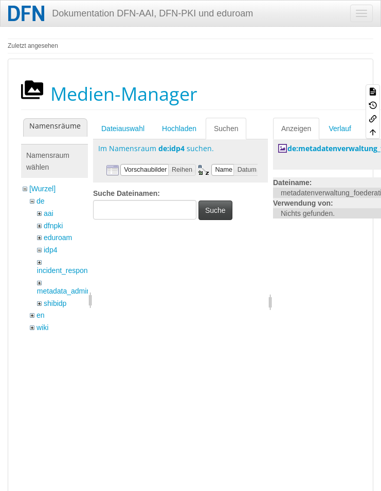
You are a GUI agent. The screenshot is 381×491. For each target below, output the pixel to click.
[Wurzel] (42, 189)
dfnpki (53, 226)
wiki (42, 327)
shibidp (55, 303)
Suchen (226, 128)
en (41, 315)
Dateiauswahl (122, 128)
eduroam (58, 237)
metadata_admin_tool (71, 291)
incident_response (66, 270)
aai (48, 213)
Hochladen (179, 128)
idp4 (50, 250)
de (41, 201)
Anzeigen (296, 128)
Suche (215, 210)
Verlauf (340, 128)
